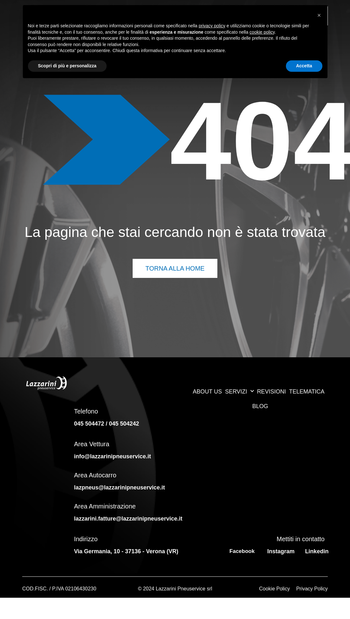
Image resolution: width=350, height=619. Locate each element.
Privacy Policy (312, 588)
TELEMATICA (307, 391)
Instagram (280, 551)
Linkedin (316, 551)
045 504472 (89, 424)
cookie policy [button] (261, 32)
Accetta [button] (304, 65)
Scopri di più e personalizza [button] (67, 65)
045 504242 (124, 424)
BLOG (260, 406)
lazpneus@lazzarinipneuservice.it (119, 487)
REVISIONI (271, 391)
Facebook (241, 551)
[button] (319, 15)
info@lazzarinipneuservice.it (112, 456)
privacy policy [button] (212, 25)
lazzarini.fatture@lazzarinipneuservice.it (129, 518)
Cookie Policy (274, 588)
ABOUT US (207, 391)
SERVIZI (239, 391)
